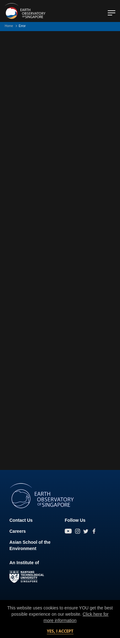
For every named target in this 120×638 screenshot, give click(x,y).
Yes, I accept (60, 631)
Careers (17, 531)
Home (9, 26)
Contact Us (21, 520)
